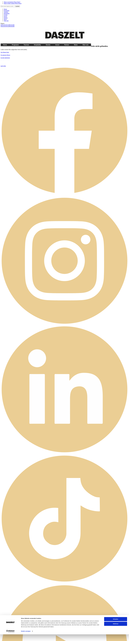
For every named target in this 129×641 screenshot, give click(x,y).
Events (5, 15)
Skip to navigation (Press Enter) (12, 2)
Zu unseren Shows (5, 55)
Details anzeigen (26, 638)
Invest (5, 16)
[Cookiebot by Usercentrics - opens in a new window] (10, 638)
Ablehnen (115, 630)
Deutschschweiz (5, 25)
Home (5, 9)
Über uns (6, 20)
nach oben (3, 66)
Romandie (12, 25)
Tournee (6, 12)
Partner (6, 17)
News (5, 19)
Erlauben (115, 625)
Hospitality (7, 13)
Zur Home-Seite (5, 52)
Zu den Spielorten (5, 57)
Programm (6, 10)
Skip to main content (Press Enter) (13, 3)
